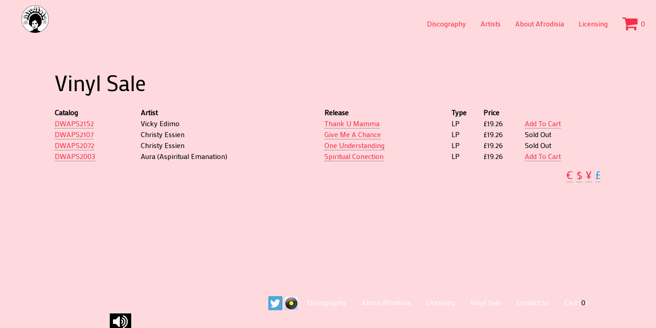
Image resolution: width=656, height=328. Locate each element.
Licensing (593, 23)
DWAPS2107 (74, 134)
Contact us (533, 302)
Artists (491, 23)
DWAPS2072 (74, 145)
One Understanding (354, 145)
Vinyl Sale (486, 302)
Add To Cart (543, 123)
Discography (446, 23)
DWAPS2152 (74, 123)
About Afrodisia (539, 23)
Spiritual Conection (354, 156)
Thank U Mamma (351, 123)
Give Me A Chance (352, 134)
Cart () (576, 302)
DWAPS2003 (75, 156)
